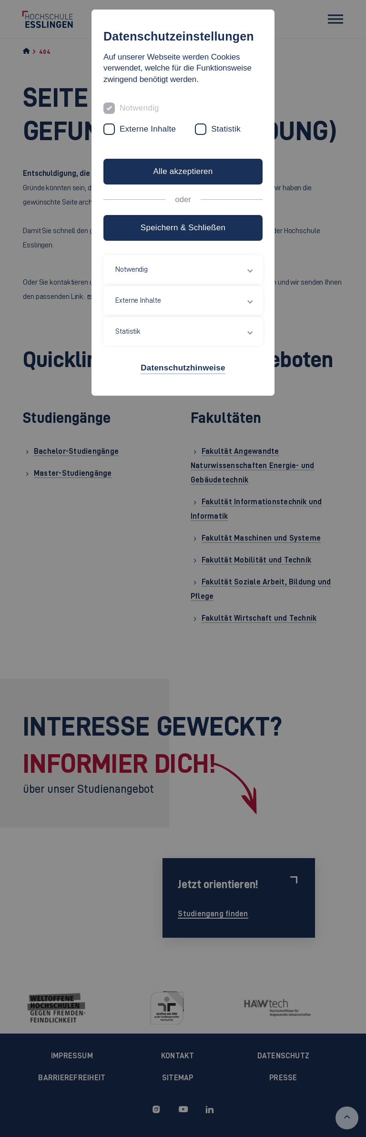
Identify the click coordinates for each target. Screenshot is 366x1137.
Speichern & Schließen (183, 227)
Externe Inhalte (148, 128)
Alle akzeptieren (183, 171)
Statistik (226, 128)
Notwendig (139, 108)
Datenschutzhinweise (183, 367)
